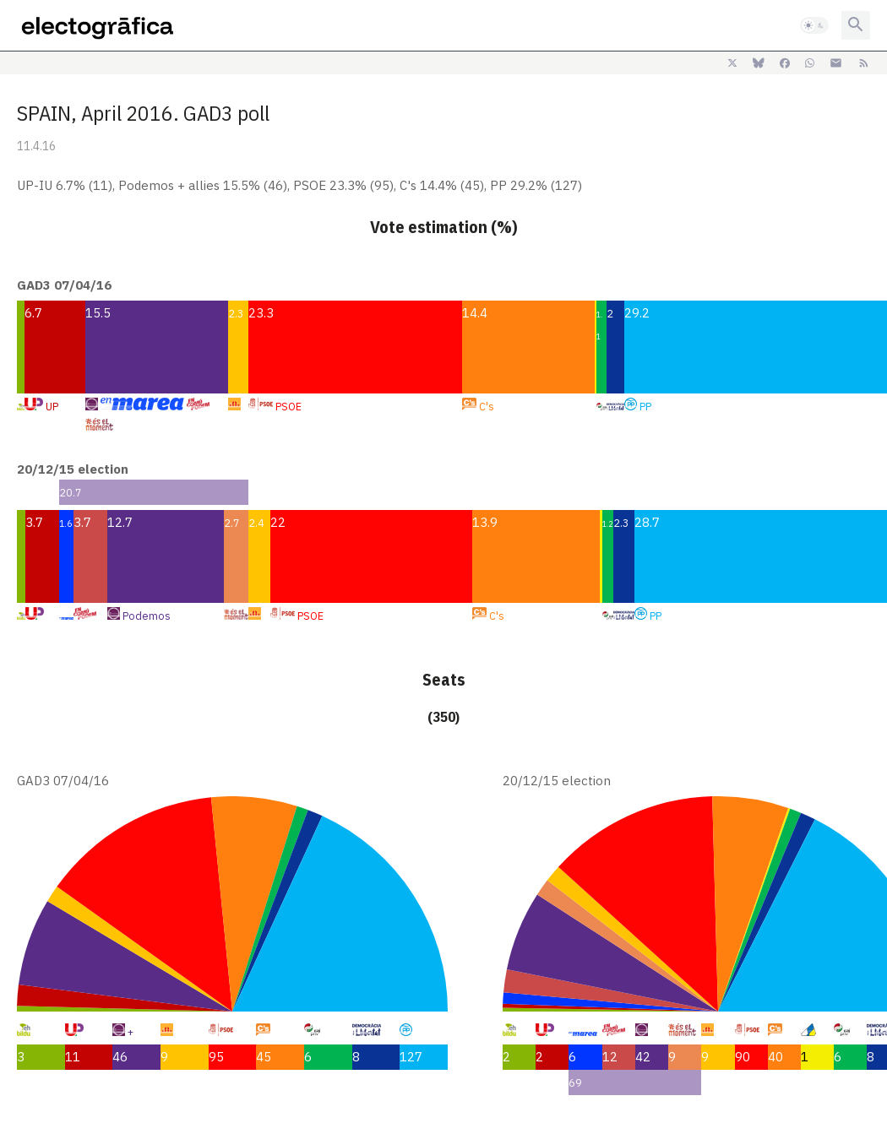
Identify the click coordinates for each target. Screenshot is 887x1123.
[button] (814, 25)
